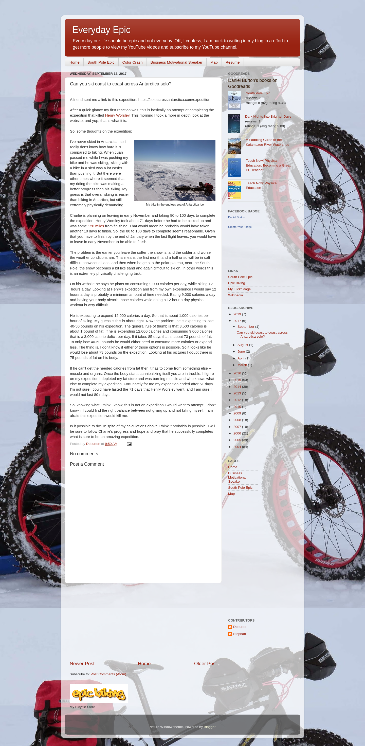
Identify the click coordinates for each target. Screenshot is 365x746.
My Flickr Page (239, 289)
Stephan (239, 634)
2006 (237, 433)
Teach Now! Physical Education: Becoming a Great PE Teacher (268, 165)
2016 (237, 373)
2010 (237, 407)
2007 (237, 427)
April (241, 358)
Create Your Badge (240, 226)
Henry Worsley (117, 115)
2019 (237, 314)
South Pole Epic (101, 62)
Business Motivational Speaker (177, 62)
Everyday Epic (101, 30)
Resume (233, 62)
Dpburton (240, 627)
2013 (237, 393)
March (243, 365)
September (246, 327)
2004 (237, 447)
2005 (237, 440)
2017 (237, 321)
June (242, 351)
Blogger (209, 727)
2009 (237, 413)
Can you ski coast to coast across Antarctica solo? (262, 334)
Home (74, 62)
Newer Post (82, 663)
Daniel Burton (236, 217)
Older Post (205, 663)
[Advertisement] (143, 621)
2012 (237, 400)
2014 (237, 387)
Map (214, 62)
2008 (237, 420)
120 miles (96, 226)
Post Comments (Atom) (108, 674)
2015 (237, 380)
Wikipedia (235, 295)
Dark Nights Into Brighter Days (268, 116)
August (243, 345)
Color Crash (132, 62)
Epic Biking (236, 283)
